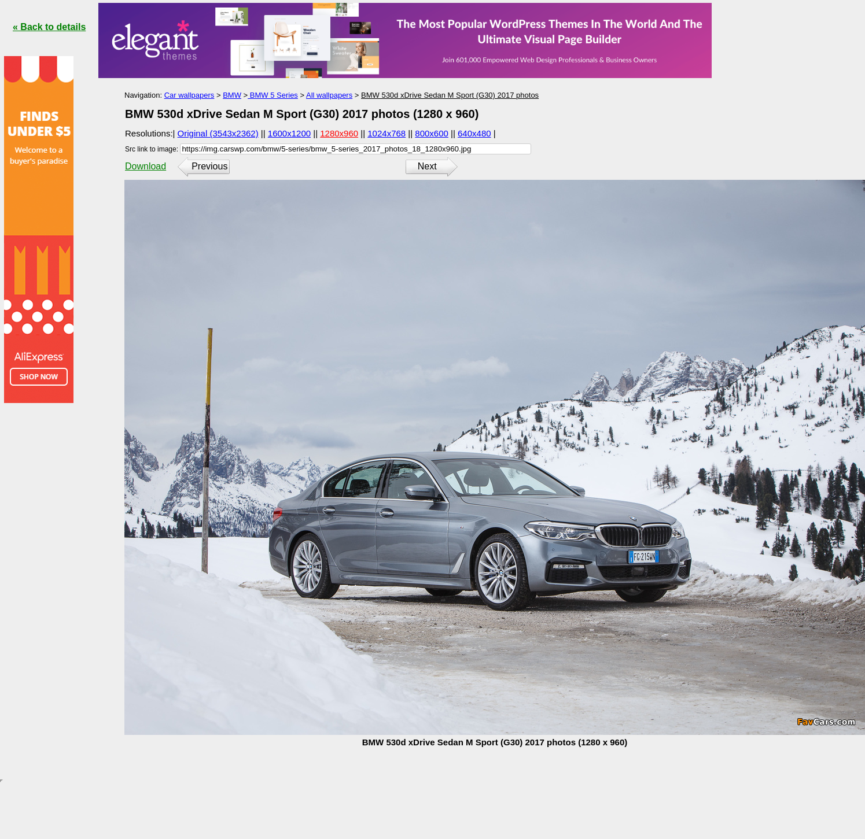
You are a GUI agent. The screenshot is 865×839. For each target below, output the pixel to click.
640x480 (474, 133)
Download (145, 166)
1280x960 (339, 133)
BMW (232, 95)
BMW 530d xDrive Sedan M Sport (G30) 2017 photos (450, 95)
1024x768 (386, 133)
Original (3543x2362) (218, 133)
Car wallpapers (189, 95)
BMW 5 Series (273, 95)
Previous (209, 166)
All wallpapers (329, 95)
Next (427, 166)
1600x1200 (289, 133)
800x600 (431, 133)
